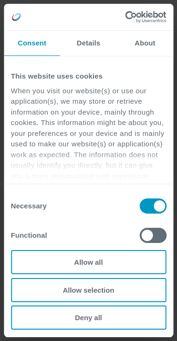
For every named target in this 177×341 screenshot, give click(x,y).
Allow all (88, 262)
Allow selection (88, 290)
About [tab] (145, 43)
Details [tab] (89, 43)
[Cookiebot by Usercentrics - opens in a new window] (126, 17)
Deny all (88, 318)
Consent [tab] (31, 43)
